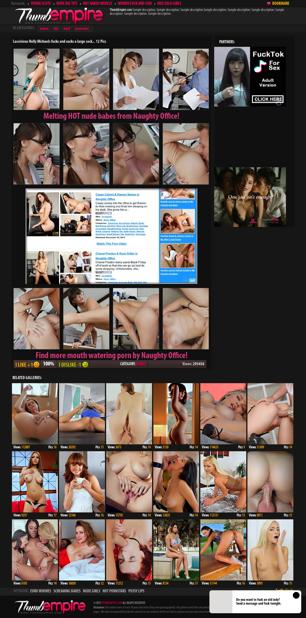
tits (56, 29)
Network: (18, 3)
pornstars (82, 29)
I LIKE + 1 (27, 364)
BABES (141, 364)
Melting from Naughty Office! (112, 116)
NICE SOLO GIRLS (169, 3)
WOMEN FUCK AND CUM (135, 3)
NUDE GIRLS (91, 591)
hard (67, 29)
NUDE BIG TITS (66, 3)
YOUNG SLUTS (41, 3)
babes (44, 29)
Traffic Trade (285, 591)
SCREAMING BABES (67, 591)
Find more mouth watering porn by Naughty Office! (112, 356)
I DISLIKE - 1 (73, 364)
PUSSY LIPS (136, 591)
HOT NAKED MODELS (97, 3)
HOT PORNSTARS (114, 591)
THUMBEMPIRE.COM (111, 603)
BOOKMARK (280, 3)
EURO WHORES (40, 591)
